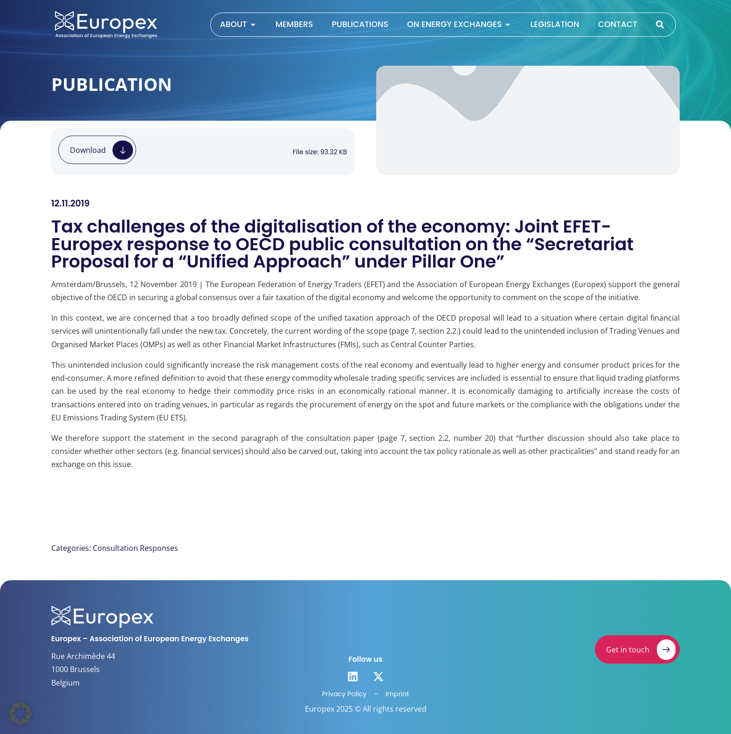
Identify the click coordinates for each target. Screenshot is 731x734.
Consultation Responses (135, 548)
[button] (20, 713)
